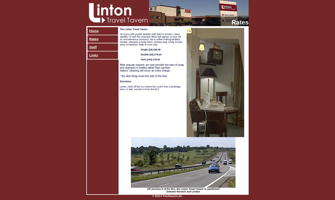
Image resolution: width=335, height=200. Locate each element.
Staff (93, 47)
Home (94, 31)
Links (93, 55)
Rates (93, 39)
